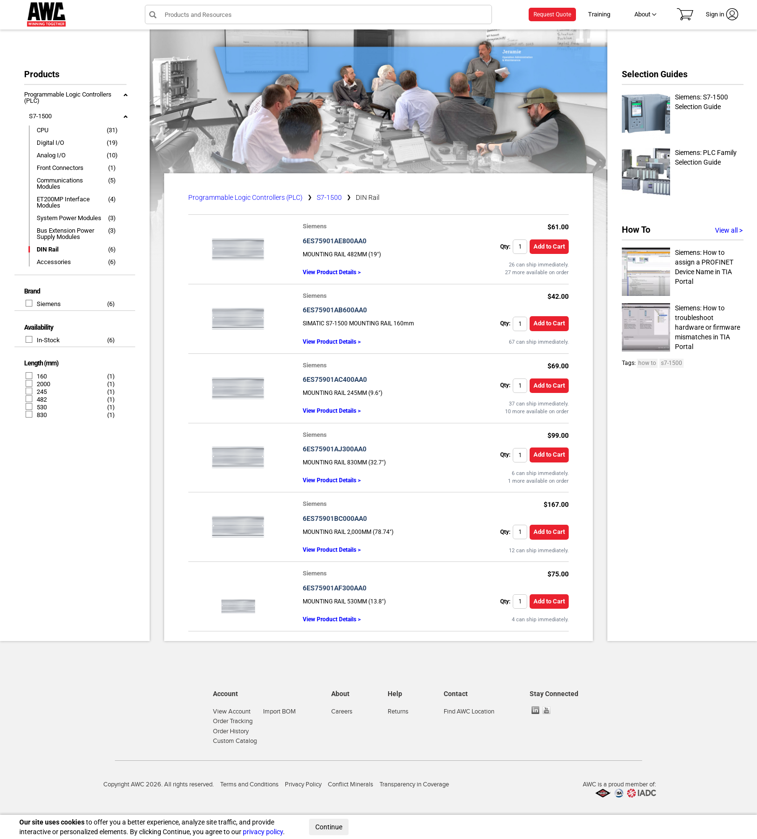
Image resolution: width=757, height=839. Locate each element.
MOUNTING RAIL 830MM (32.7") (344, 462)
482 (36, 399)
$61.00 (558, 227)
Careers (341, 711)
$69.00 (558, 366)
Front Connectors (60, 168)
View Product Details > (332, 272)
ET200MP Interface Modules (63, 202)
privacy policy (263, 832)
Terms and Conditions (249, 784)
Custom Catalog (235, 741)
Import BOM (279, 711)
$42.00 (558, 296)
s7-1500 (671, 363)
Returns (398, 711)
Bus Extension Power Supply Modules (65, 233)
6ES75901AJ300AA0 (334, 449)
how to (647, 363)
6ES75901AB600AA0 (335, 310)
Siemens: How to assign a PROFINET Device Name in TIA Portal (677, 272)
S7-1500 (40, 116)
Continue (328, 827)
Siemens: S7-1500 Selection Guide (675, 116)
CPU (42, 130)
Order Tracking (232, 721)
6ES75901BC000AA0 (335, 518)
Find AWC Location (469, 711)
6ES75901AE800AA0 (334, 241)
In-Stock (43, 340)
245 (36, 392)
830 (36, 415)
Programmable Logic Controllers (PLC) (68, 97)
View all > (729, 230)
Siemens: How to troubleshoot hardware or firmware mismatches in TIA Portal (681, 327)
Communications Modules (60, 183)
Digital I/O (50, 143)
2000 (38, 384)
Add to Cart (549, 246)
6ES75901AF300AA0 (334, 588)
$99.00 (558, 435)
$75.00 (558, 574)
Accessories (54, 262)
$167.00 (556, 504)
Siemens (43, 304)
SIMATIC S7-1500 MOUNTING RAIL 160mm (358, 323)
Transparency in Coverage (414, 784)
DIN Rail (47, 249)
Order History (231, 731)
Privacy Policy (303, 784)
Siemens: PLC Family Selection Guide (679, 172)
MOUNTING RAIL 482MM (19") (342, 254)
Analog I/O (51, 155)
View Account (232, 711)
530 (36, 407)
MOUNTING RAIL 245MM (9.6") (342, 393)
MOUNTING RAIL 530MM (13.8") (344, 601)
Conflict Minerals (350, 784)
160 (36, 376)
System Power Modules (69, 218)
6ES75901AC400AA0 (335, 379)
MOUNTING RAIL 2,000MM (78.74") (348, 532)
